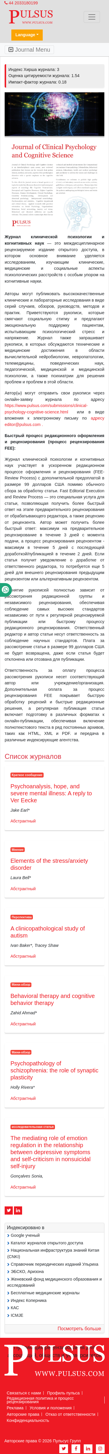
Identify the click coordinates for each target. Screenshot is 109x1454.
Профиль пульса (63, 1393)
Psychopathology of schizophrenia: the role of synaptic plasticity (54, 1070)
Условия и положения (51, 1408)
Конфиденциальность (28, 1420)
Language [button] (25, 34)
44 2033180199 (21, 3)
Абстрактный (23, 821)
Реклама (15, 1408)
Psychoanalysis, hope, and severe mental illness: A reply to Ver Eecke (51, 793)
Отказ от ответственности (70, 1414)
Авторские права (23, 1414)
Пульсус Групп (67, 1441)
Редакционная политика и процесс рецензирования (40, 1400)
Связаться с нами (24, 1393)
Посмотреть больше (79, 1328)
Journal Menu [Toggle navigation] (29, 49)
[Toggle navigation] (92, 17)
